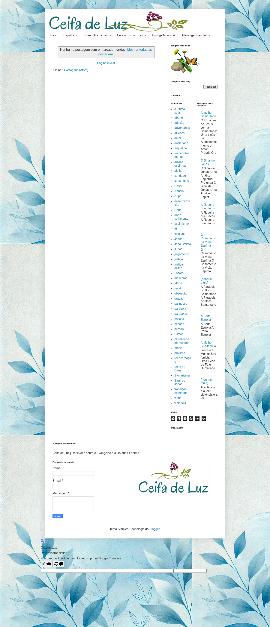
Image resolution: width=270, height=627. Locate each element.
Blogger (154, 529)
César (178, 186)
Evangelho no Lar (164, 35)
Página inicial (106, 63)
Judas (178, 249)
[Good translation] (47, 564)
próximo (179, 353)
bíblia (178, 170)
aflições (179, 133)
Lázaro (179, 273)
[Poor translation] (59, 564)
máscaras (180, 278)
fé (175, 228)
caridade (180, 175)
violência (180, 403)
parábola (180, 308)
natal (177, 288)
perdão (179, 329)
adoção (179, 122)
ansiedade (181, 143)
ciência (179, 191)
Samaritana (182, 375)
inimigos (179, 233)
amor (177, 138)
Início (53, 35)
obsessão (180, 293)
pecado (179, 324)
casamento (181, 180)
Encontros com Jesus (131, 35)
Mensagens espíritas (196, 35)
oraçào (179, 298)
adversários (182, 127)
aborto (178, 117)
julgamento (181, 254)
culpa (178, 196)
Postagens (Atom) (76, 70)
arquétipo (180, 148)
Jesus (178, 239)
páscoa (179, 319)
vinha (178, 398)
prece (178, 348)
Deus (177, 210)
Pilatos (178, 334)
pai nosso (180, 303)
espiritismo (181, 223)
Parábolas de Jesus (97, 35)
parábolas (181, 313)
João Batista (182, 244)
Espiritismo (70, 35)
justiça (178, 259)
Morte (178, 283)
